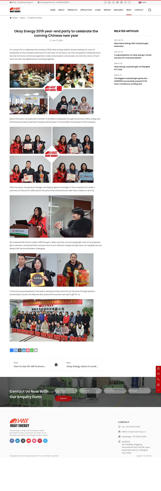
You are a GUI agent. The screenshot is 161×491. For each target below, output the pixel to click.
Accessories (61, 471)
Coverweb (147, 459)
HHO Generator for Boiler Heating (69, 455)
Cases (98, 10)
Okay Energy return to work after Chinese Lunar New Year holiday (83, 372)
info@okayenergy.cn (137, 449)
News (128, 10)
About (61, 10)
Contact (139, 10)
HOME (52, 10)
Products (72, 10)
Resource (118, 10)
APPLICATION (86, 10)
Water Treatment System (66, 468)
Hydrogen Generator (64, 465)
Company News (35, 18)
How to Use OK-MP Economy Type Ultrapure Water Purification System (30, 372)
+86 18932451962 (133, 444)
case (91, 445)
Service (107, 10)
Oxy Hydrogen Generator (66, 445)
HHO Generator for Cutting (66, 451)
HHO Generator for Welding (67, 448)
